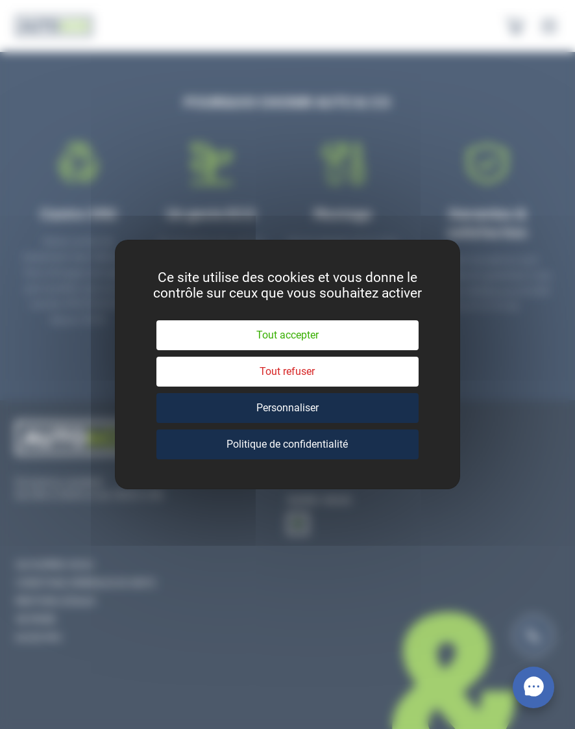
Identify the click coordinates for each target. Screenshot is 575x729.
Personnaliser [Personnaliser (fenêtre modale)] (287, 408)
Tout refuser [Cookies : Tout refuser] (287, 371)
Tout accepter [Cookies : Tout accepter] (287, 335)
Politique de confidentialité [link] (287, 444)
